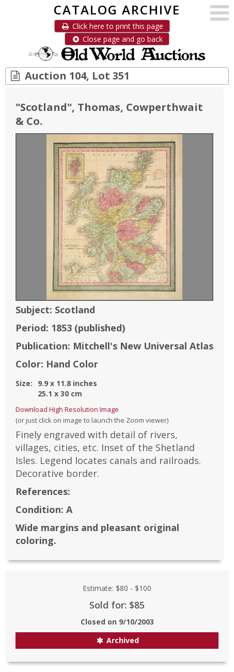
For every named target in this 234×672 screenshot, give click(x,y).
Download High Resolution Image (67, 409)
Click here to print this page (112, 26)
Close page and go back (117, 39)
